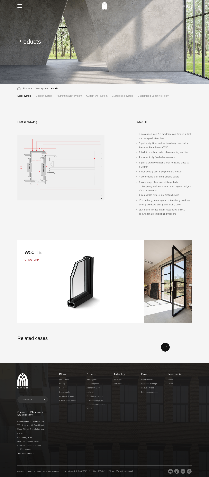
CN (183, 6)
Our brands (64, 379)
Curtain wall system (97, 96)
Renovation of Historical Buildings (149, 381)
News (170, 379)
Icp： (114, 471)
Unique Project (147, 388)
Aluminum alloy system (69, 96)
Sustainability (65, 392)
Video (170, 384)
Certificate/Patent (66, 396)
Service (62, 388)
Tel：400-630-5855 (25, 454)
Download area (32, 399)
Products (27, 89)
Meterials (118, 379)
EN (190, 6)
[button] (164, 347)
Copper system (44, 96)
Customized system (122, 96)
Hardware (118, 384)
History (62, 384)
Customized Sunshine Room (153, 96)
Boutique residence (149, 392)
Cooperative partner (67, 400)
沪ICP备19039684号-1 (125, 471)
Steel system (41, 89)
